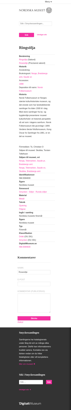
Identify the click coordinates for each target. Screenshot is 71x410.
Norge (34, 73)
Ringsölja (23, 60)
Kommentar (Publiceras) (31, 291)
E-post (21, 279)
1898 (21, 84)
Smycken (23, 240)
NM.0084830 (25, 247)
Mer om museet (27, 364)
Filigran (22, 209)
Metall (21, 199)
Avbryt (20, 322)
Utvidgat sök (42, 35)
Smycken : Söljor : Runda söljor (33, 192)
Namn (20, 268)
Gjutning (23, 206)
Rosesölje (23, 63)
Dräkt (21, 236)
